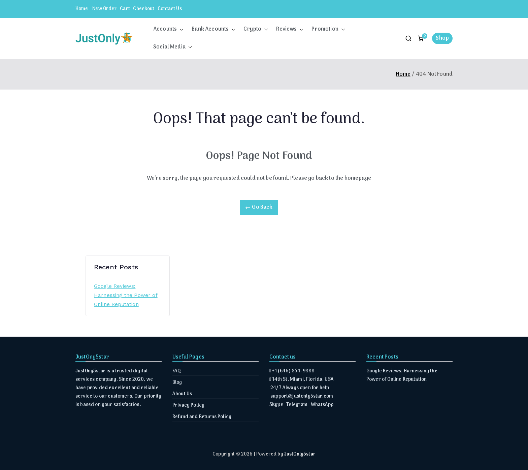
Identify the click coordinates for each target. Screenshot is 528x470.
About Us (182, 394)
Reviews (289, 29)
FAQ (176, 371)
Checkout (143, 9)
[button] (180, 29)
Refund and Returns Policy (201, 417)
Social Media (172, 47)
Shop (442, 38)
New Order (104, 9)
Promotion (328, 29)
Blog (177, 383)
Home (81, 9)
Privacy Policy (188, 405)
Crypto (255, 29)
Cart (125, 9)
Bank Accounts (213, 29)
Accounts (168, 29)
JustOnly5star (300, 454)
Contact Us (170, 9)
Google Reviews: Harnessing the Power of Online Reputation (126, 295)
